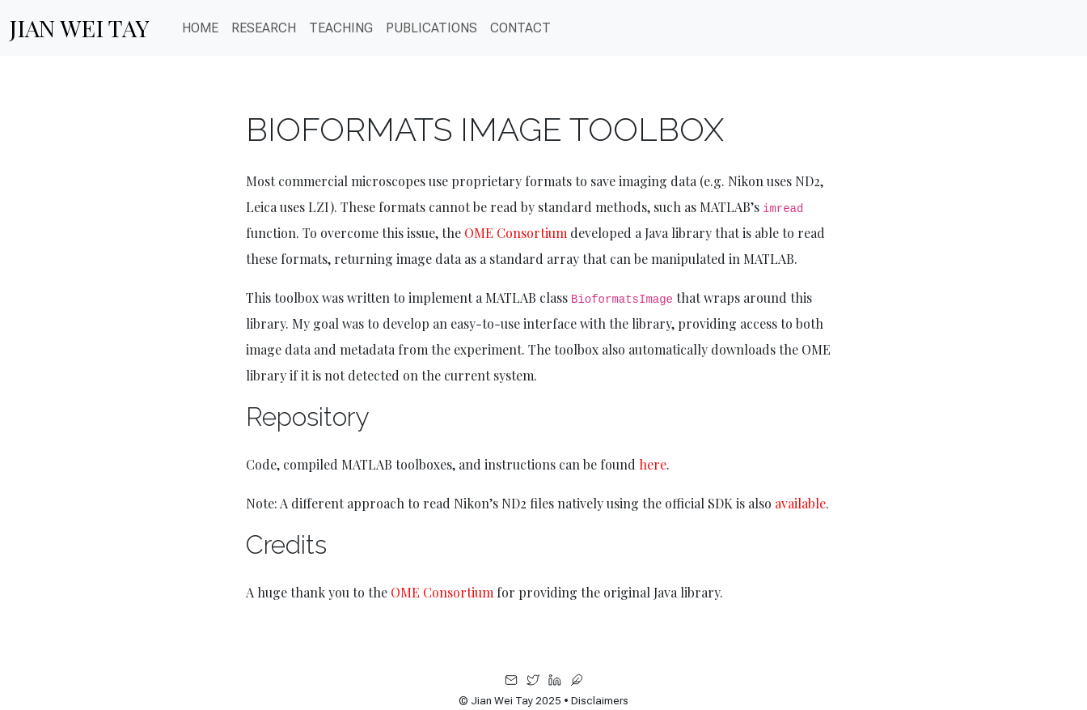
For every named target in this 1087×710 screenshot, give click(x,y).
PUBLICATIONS (431, 28)
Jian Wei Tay (80, 27)
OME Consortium (515, 232)
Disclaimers (599, 701)
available (800, 503)
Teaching (341, 28)
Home (200, 28)
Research (263, 28)
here (652, 464)
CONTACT (520, 28)
